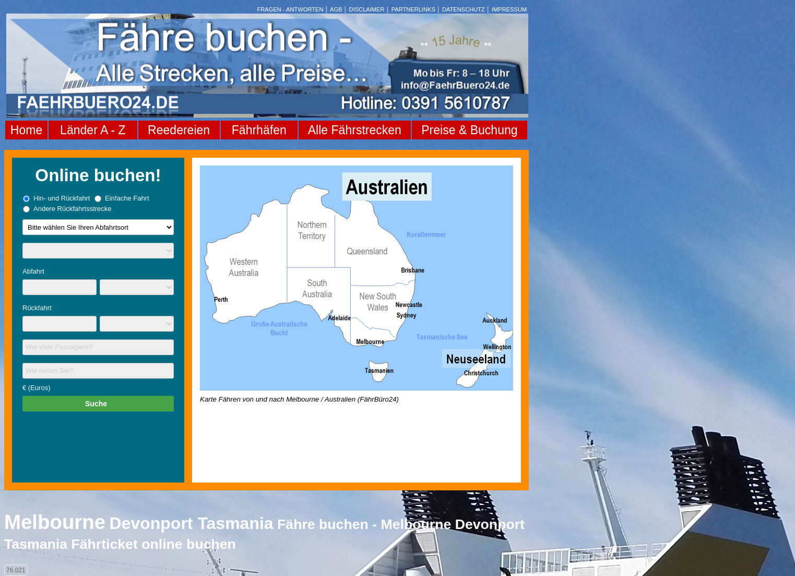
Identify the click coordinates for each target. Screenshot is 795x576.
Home (26, 130)
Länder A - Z (92, 130)
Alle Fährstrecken (354, 130)
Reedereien (179, 130)
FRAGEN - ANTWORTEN (290, 9)
